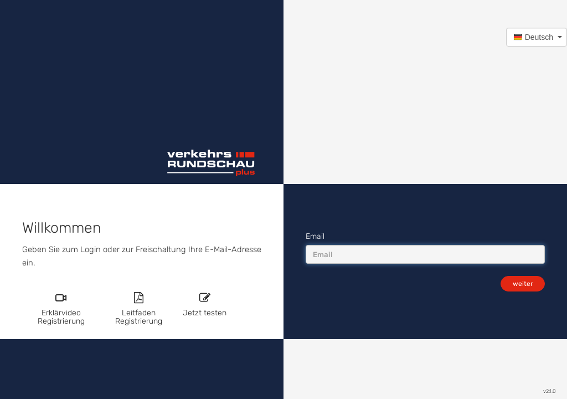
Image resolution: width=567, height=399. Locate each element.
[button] (536, 37)
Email (315, 236)
